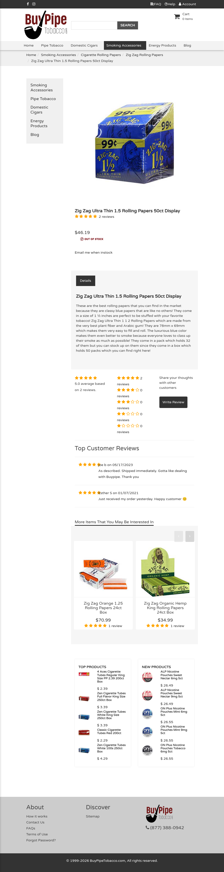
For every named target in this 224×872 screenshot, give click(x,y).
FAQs (30, 828)
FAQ (155, 4)
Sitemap (93, 816)
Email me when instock (94, 252)
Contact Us (35, 822)
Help (170, 4)
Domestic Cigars (84, 45)
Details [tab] (85, 281)
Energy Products (162, 45)
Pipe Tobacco (52, 45)
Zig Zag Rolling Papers (144, 55)
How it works (36, 816)
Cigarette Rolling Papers (101, 55)
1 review (115, 626)
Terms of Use (37, 834)
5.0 (77, 384)
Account (187, 4)
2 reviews (106, 217)
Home (29, 45)
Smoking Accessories (123, 45)
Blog (187, 45)
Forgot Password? (41, 840)
